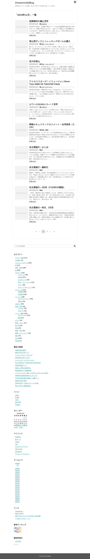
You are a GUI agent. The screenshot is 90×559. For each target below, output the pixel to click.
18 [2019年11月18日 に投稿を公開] (17, 423)
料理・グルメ (19, 323)
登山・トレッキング (47, 44)
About (17, 395)
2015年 (17, 487)
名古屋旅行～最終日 (38, 167)
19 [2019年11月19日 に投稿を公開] (19, 423)
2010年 (17, 496)
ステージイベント (46, 87)
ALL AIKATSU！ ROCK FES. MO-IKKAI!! (28, 363)
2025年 (17, 468)
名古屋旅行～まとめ (38, 147)
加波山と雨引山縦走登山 (23, 368)
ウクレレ (21, 308)
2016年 (17, 485)
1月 (18, 465)
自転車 (20, 277)
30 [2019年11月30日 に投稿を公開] (26, 425)
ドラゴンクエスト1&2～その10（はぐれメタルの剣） (32, 373)
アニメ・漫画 (19, 258)
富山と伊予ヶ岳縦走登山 (23, 386)
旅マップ (18, 439)
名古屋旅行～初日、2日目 (41, 207)
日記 (16, 338)
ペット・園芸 (19, 313)
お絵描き (18, 260)
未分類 (17, 341)
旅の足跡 (18, 402)
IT (15, 265)
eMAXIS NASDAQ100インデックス (26, 375)
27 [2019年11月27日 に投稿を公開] (20, 425)
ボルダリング (22, 280)
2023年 (17, 472)
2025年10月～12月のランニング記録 (26, 383)
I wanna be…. (19, 511)
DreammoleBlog (24, 2)
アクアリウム (22, 315)
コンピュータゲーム (21, 263)
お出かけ (44, 24)
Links (16, 400)
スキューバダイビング (25, 287)
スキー (20, 285)
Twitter (17, 442)
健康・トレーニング (21, 333)
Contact (17, 404)
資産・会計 (18, 330)
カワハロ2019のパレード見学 (43, 104)
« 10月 (16, 427)
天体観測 (21, 294)
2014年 (17, 489)
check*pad (18, 451)
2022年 (17, 474)
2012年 (17, 492)
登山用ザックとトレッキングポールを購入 (49, 41)
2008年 (17, 500)
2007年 (17, 502)
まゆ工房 (18, 541)
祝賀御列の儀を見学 (38, 21)
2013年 (17, 491)
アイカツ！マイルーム (22, 454)
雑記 (16, 335)
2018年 (17, 481)
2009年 (17, 498)
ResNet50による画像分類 (23, 370)
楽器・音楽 (18, 306)
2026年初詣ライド (21, 365)
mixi (16, 444)
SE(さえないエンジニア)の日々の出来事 (28, 516)
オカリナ (21, 311)
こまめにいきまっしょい (23, 518)
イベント (18, 297)
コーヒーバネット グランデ (23, 355)
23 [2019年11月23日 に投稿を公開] (26, 423)
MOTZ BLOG (19, 513)
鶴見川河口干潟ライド (22, 352)
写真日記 (18, 437)
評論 (16, 328)
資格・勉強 (44, 130)
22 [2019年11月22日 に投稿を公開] (24, 423)
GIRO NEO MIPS (20, 350)
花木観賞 (21, 292)
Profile (17, 397)
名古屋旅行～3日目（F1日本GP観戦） (47, 187)
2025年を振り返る (21, 380)
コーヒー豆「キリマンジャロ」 (25, 360)
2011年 (17, 494)
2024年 (17, 470)
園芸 (19, 318)
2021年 (17, 476)
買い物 (17, 325)
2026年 (17, 463)
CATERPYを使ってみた (22, 357)
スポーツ (18, 273)
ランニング (21, 274)
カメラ (17, 320)
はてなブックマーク (21, 446)
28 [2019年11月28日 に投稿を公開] (22, 425)
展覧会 (20, 301)
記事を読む (32, 35)
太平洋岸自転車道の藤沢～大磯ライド (27, 378)
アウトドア (18, 290)
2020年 (17, 478)
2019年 (17, 479)
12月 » (21, 427)
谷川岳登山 (34, 61)
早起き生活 (18, 449)
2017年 (17, 483)
